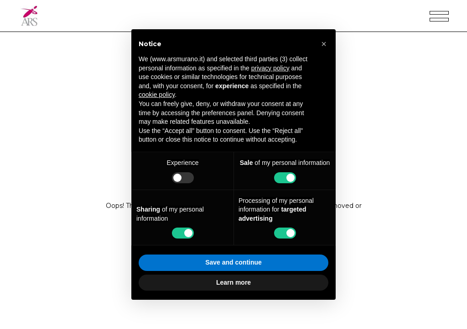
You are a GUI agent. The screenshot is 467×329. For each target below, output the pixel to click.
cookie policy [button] (157, 94)
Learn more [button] (233, 282)
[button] (324, 44)
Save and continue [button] (233, 262)
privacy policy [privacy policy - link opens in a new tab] (270, 68)
